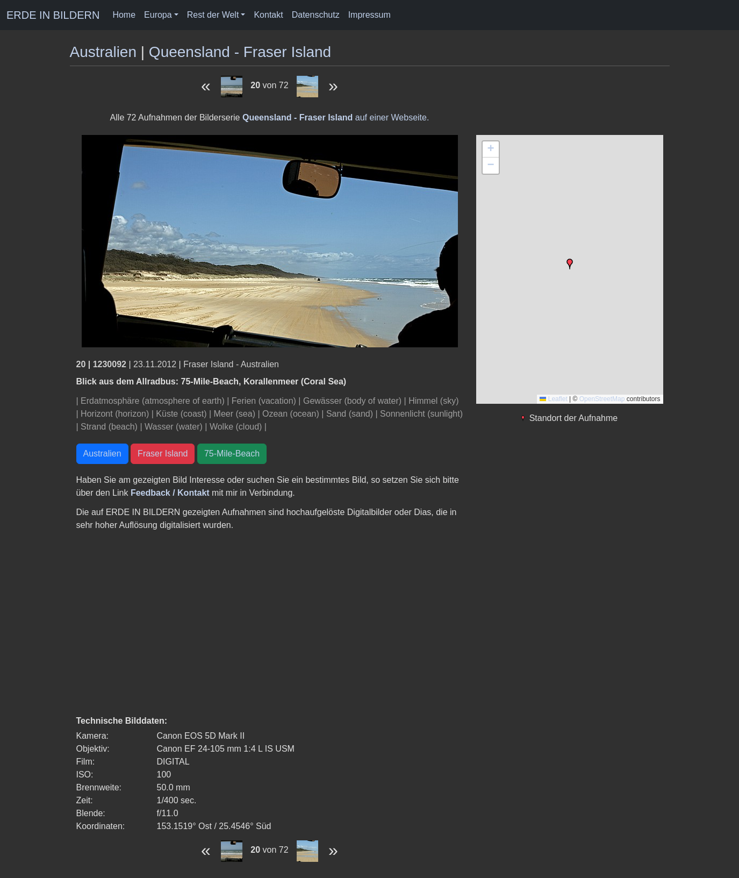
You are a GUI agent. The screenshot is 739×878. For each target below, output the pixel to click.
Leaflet (553, 399)
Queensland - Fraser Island (240, 52)
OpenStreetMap (602, 399)
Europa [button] (158, 14)
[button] (569, 264)
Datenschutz (316, 14)
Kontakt (268, 14)
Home (123, 14)
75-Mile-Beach (232, 453)
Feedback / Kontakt (170, 492)
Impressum (369, 14)
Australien (103, 52)
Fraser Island (163, 453)
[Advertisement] (269, 623)
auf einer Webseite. (335, 117)
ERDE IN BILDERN (52, 15)
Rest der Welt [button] (213, 14)
